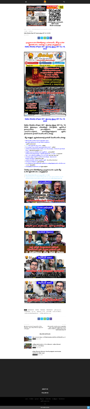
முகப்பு (26, 398)
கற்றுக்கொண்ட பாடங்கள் (41, 311)
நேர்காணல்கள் (62, 398)
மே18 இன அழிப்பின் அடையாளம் (45, 313)
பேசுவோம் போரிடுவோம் (57, 311)
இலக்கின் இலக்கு (27, 311)
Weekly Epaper (42, 309)
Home (25, 29)
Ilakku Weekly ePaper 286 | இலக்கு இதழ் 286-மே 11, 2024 (37, 175)
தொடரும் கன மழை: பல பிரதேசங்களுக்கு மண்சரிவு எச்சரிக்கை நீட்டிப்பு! (49, 337)
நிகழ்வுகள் (42, 398)
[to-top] (88, 407)
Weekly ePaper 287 (49, 309)
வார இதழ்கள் (55, 398)
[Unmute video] (45, 192)
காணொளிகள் (48, 398)
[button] (26, 2)
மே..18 (26, 145)
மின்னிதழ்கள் (31, 31)
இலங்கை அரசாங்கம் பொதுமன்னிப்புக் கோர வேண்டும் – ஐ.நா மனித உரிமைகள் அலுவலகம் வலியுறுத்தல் (33, 327)
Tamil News (37, 309)
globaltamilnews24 (31, 309)
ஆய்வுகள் (37, 398)
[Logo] (45, 385)
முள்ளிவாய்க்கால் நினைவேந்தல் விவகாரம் (31, 313)
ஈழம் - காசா (33, 311)
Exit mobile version (45, 407)
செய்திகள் (29, 29)
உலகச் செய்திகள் (35, 354)
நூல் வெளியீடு (48, 311)
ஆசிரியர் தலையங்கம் (57, 309)
